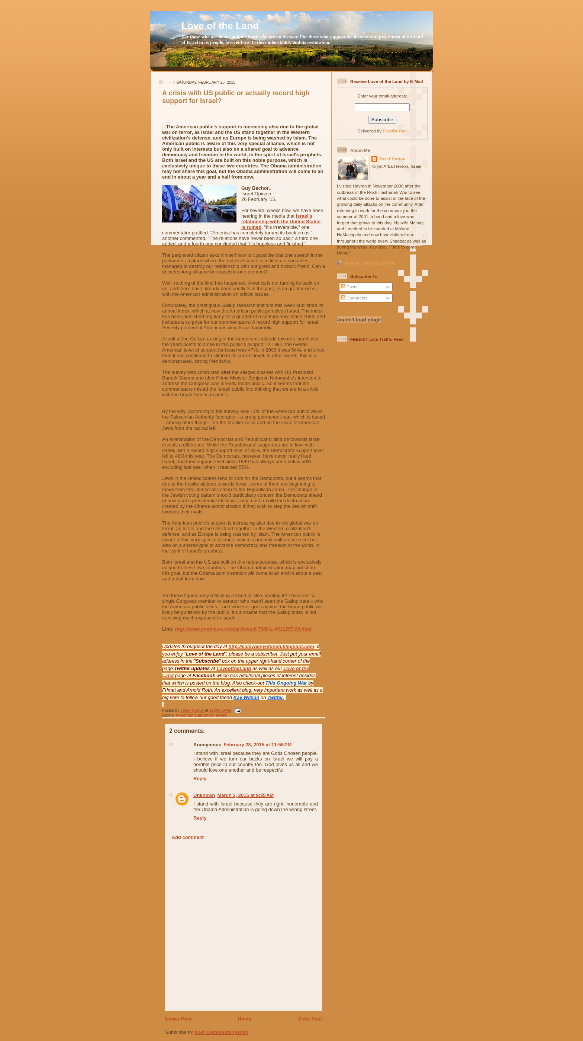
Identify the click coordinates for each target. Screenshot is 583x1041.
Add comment (188, 837)
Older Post (309, 1019)
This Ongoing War (286, 683)
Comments (354, 297)
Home (244, 1019)
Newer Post (178, 1019)
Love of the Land (220, 25)
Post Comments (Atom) (221, 1032)
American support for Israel (200, 715)
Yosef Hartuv (192, 710)
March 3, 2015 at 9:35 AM (246, 795)
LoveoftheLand (233, 668)
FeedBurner (395, 130)
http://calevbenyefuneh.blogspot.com (271, 646)
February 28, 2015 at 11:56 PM (257, 744)
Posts (349, 286)
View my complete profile (369, 262)
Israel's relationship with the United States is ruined (281, 221)
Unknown (204, 795)
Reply (199, 778)
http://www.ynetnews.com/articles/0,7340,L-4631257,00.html (243, 629)
